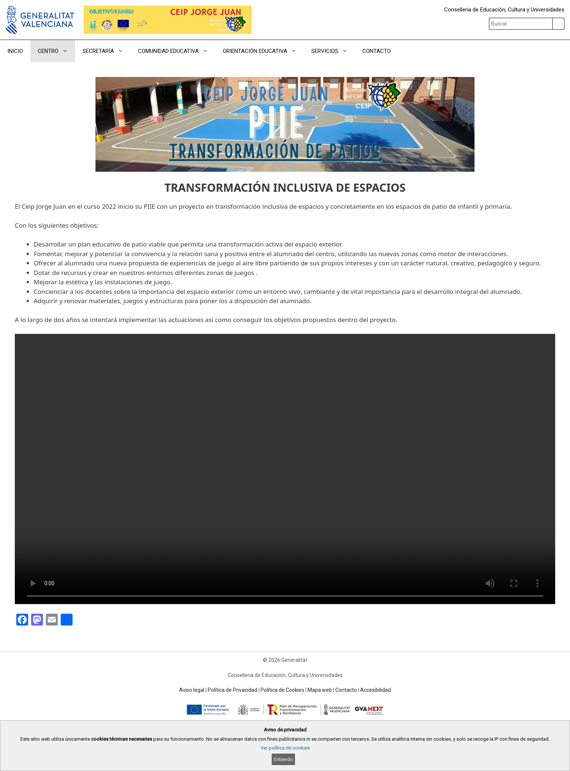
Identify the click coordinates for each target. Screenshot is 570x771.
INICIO (15, 51)
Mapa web (320, 690)
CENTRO (56, 51)
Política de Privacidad (232, 690)
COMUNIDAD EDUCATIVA (176, 51)
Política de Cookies (282, 690)
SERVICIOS (333, 51)
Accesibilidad (375, 690)
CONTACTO (376, 51)
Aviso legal (191, 690)
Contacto (346, 690)
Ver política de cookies (285, 748)
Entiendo (283, 759)
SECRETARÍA (107, 51)
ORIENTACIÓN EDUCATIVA (263, 51)
